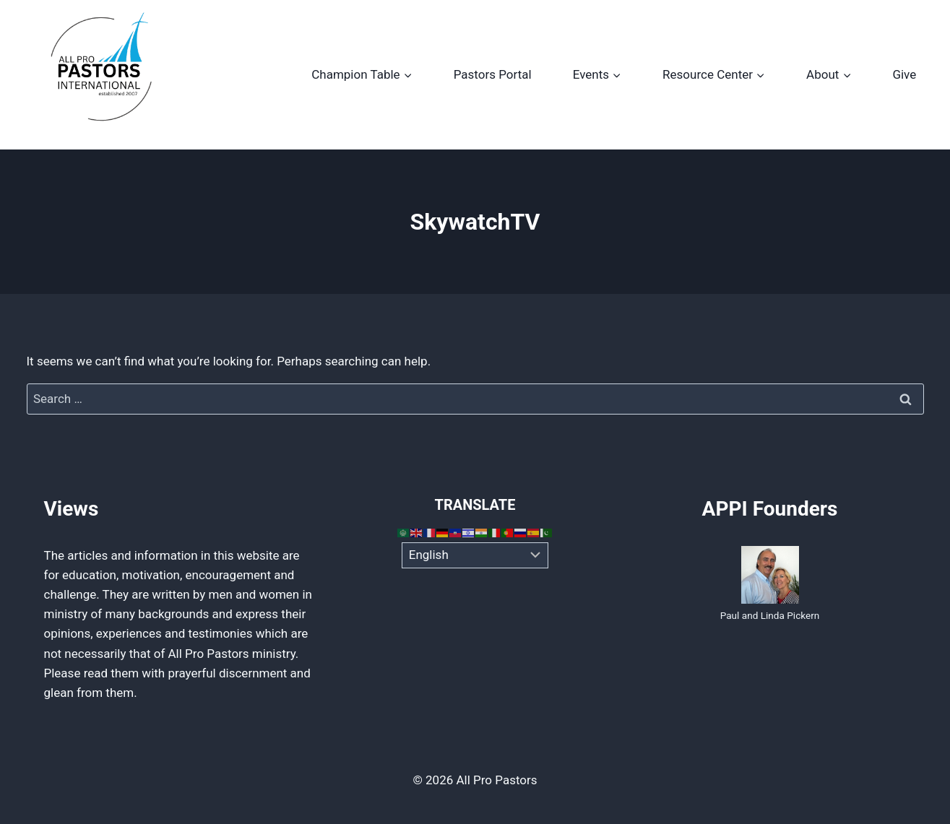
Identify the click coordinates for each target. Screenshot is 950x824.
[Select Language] (475, 555)
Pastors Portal (493, 74)
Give (904, 74)
